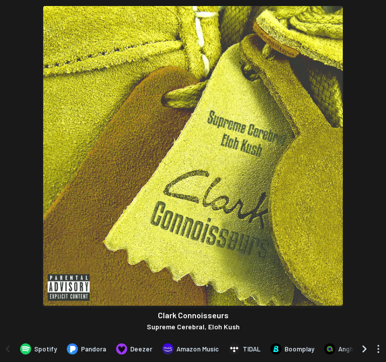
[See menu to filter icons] (378, 349)
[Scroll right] (364, 349)
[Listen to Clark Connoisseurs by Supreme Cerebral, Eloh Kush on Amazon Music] (190, 348)
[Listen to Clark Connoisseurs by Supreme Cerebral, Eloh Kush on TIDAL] (244, 348)
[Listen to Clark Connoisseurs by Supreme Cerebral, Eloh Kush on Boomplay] (292, 348)
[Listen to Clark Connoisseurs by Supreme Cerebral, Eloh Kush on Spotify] (38, 348)
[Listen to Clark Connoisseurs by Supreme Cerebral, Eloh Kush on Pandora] (86, 348)
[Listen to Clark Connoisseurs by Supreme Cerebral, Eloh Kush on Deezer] (134, 348)
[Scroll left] (7, 349)
